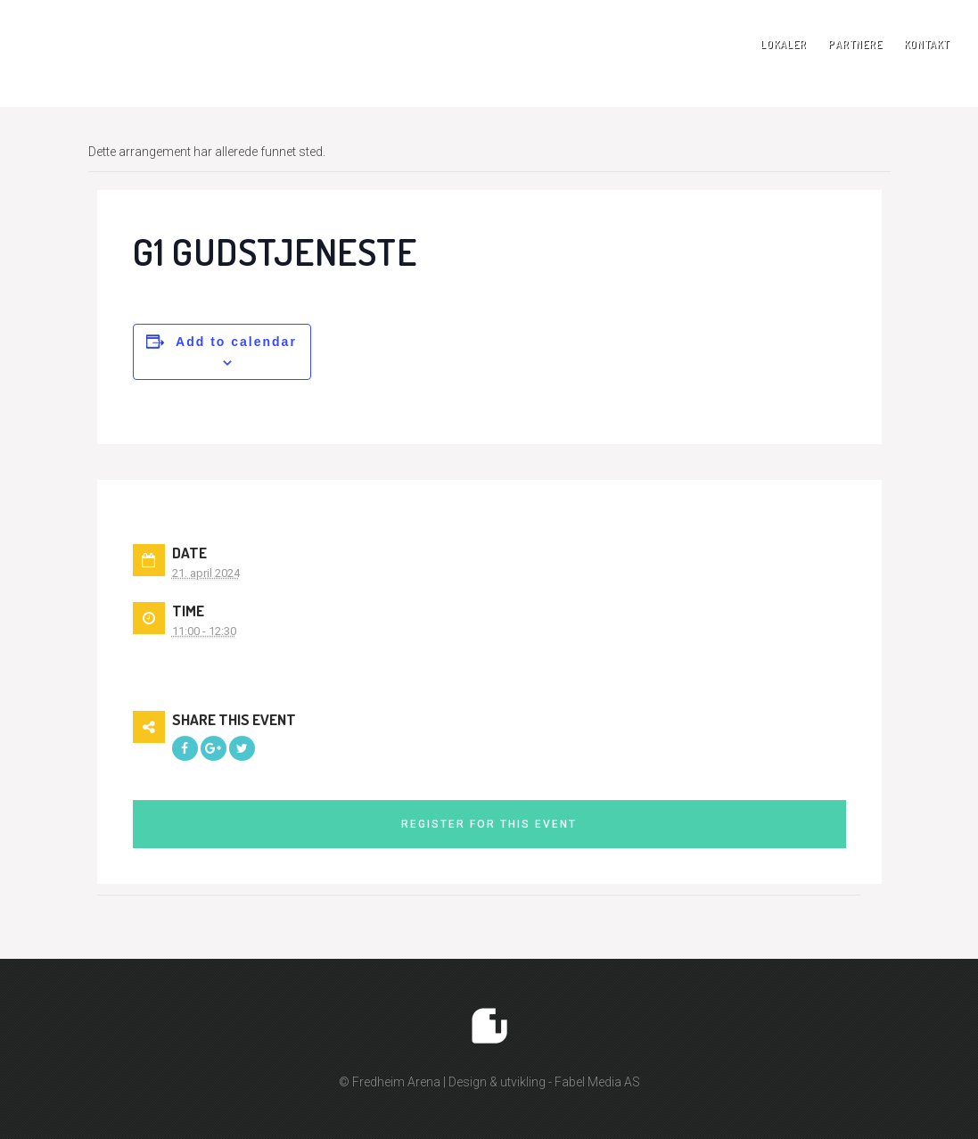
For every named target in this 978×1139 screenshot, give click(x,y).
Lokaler (783, 44)
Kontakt (926, 44)
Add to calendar (236, 341)
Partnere (855, 44)
